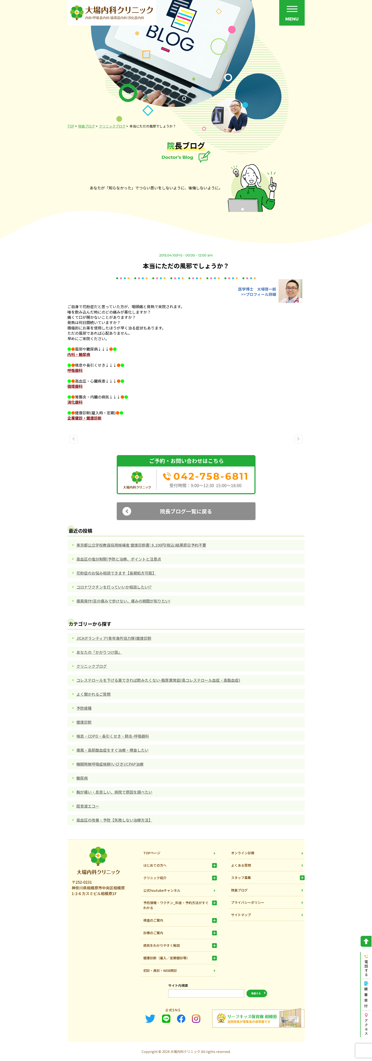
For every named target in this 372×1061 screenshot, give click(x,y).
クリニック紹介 (155, 877)
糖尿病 (82, 778)
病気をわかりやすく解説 (161, 945)
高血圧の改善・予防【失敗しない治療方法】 (114, 820)
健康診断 (84, 722)
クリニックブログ (91, 666)
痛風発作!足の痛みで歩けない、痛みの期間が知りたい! (123, 601)
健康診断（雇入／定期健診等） (166, 958)
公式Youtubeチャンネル (161, 890)
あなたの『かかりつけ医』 (99, 652)
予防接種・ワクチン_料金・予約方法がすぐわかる (176, 905)
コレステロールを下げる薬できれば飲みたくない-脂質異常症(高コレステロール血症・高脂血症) (158, 680)
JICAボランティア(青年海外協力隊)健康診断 (113, 638)
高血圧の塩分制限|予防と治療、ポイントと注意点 (118, 559)
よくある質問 (241, 865)
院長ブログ (239, 890)
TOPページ (151, 853)
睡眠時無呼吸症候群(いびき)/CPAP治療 (110, 764)
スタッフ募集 (241, 877)
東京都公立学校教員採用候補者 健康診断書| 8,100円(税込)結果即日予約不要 (141, 545)
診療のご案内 (153, 932)
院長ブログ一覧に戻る (186, 511)
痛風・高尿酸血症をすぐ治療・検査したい (112, 750)
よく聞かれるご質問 (93, 694)
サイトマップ (241, 914)
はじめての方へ (155, 865)
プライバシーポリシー (247, 902)
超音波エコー (87, 806)
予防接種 (84, 708)
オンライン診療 (242, 853)
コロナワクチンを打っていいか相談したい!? (114, 587)
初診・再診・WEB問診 (160, 970)
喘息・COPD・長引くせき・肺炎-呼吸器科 (112, 736)
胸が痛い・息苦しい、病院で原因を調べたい (114, 792)
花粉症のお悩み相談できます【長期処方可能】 (116, 573)
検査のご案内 (153, 920)
